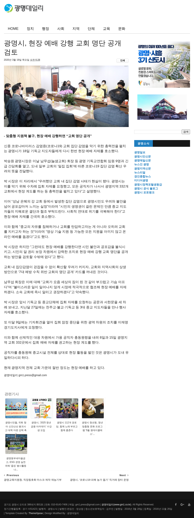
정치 (30, 29)
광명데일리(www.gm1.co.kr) (116, 504)
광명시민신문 (142, 156)
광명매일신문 (142, 160)
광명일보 (139, 152)
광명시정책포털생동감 (148, 184)
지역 (76, 29)
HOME (13, 29)
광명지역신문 (142, 168)
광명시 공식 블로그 (146, 188)
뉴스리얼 (139, 172)
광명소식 (143, 143)
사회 (60, 29)
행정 (45, 29)
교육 (106, 29)
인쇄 (122, 60)
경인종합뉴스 (142, 176)
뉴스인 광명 (141, 164)
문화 (121, 29)
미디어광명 (141, 180)
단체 (91, 29)
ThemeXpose (36, 513)
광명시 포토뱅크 (144, 192)
